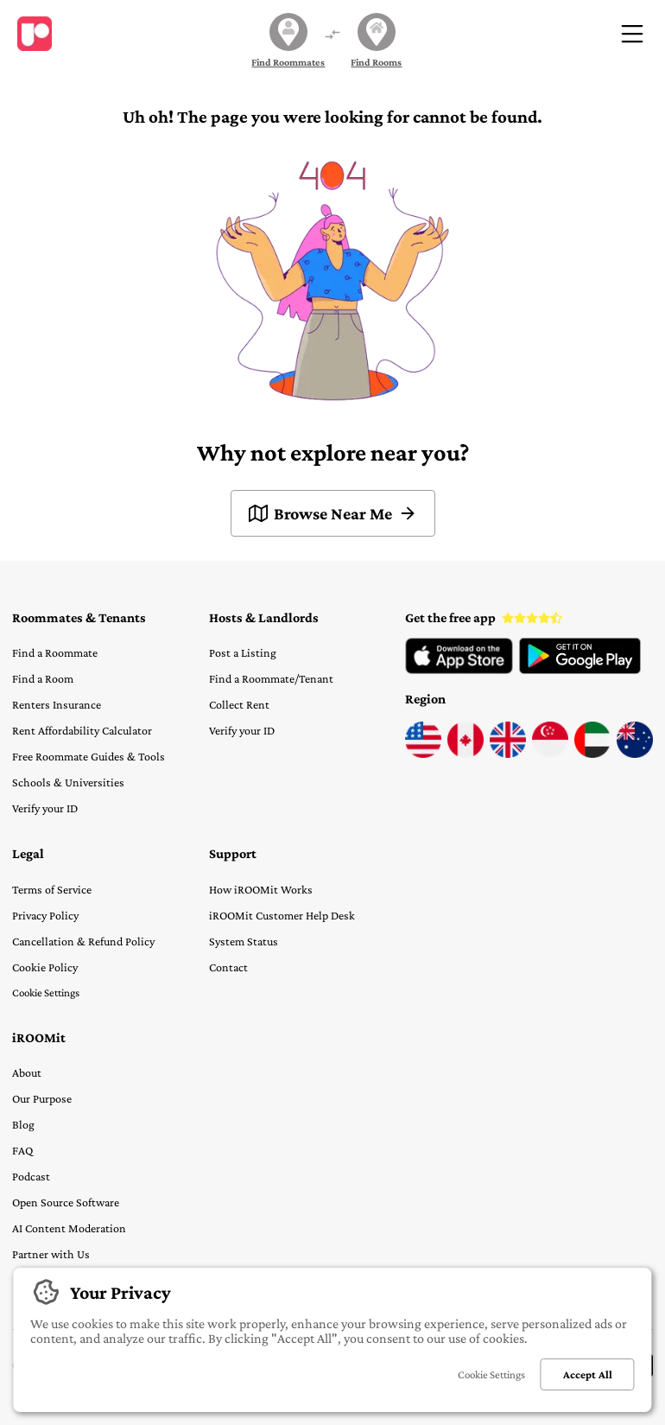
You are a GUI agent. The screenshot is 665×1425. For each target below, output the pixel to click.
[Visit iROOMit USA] (423, 753)
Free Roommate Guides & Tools (88, 756)
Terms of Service (52, 889)
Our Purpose (42, 1098)
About (26, 1072)
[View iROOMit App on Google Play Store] (580, 670)
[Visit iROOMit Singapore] (550, 753)
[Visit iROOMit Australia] (635, 753)
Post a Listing (242, 652)
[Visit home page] (34, 33)
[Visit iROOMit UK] (508, 753)
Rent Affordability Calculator (82, 730)
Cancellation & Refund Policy (83, 941)
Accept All (587, 1374)
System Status (243, 941)
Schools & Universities (68, 782)
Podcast (31, 1176)
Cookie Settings (45, 992)
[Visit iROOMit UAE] (592, 753)
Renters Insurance (56, 704)
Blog (23, 1124)
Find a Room (42, 678)
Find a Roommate (55, 652)
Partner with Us (51, 1254)
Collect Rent (239, 704)
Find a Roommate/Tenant (271, 678)
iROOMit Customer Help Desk (282, 915)
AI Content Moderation (69, 1228)
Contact (228, 967)
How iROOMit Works (261, 889)
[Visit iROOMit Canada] (465, 753)
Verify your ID (45, 808)
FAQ (22, 1150)
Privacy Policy (45, 915)
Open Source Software (65, 1202)
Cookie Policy (45, 967)
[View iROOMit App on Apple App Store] (459, 670)
